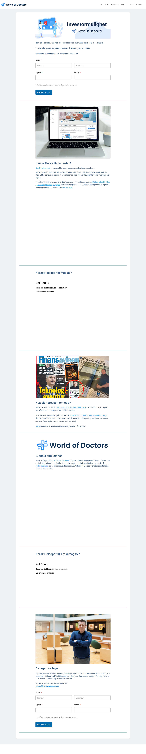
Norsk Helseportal (43, 164)
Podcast (114, 4)
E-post (39, 72)
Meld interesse (44, 91)
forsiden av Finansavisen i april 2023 (71, 403)
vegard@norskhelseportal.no (47, 682)
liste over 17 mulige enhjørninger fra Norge (89, 411)
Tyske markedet (41, 462)
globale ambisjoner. (61, 456)
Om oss (139, 4)
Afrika (123, 4)
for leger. (69, 183)
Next (131, 4)
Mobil (77, 72)
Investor (104, 4)
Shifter (38, 422)
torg (64, 183)
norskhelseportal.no (42, 751)
